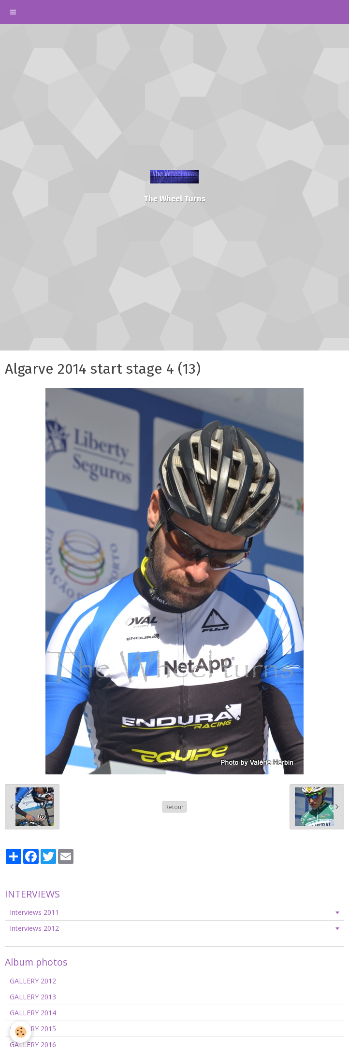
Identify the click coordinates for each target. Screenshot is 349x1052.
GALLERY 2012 (33, 980)
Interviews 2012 (34, 928)
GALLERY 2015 (33, 1028)
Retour (174, 807)
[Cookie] (20, 1032)
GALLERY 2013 (33, 996)
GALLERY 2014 (33, 1012)
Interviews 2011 (34, 912)
